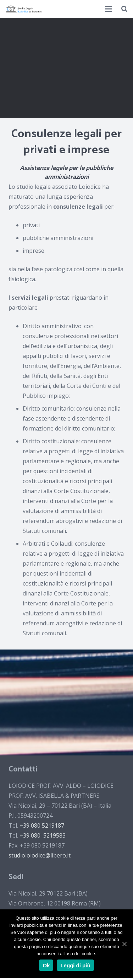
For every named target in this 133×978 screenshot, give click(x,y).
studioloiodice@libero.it (40, 855)
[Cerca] (124, 9)
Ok (46, 965)
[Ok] (124, 943)
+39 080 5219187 (42, 825)
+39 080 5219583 (43, 835)
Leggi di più (75, 965)
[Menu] (109, 9)
